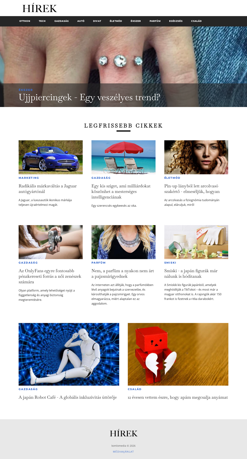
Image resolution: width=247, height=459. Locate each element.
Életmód (172, 177)
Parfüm (98, 262)
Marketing (29, 177)
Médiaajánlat (123, 451)
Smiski (170, 262)
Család (135, 389)
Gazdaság (101, 177)
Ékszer (26, 90)
